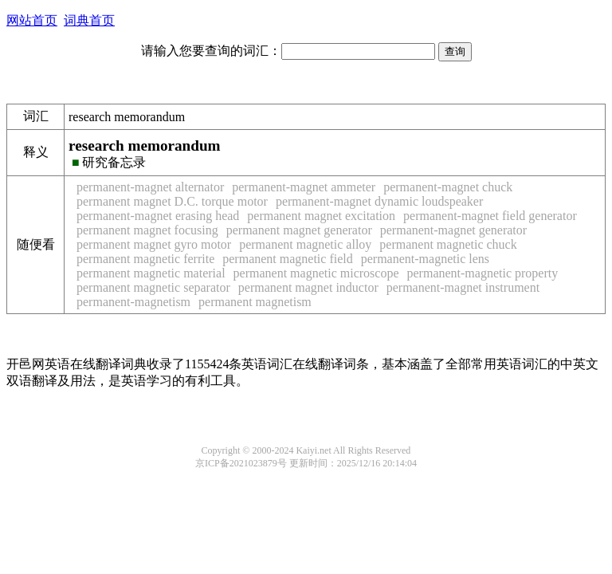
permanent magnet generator (299, 230)
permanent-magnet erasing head (157, 215)
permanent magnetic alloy (305, 244)
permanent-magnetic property (483, 273)
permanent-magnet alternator (150, 187)
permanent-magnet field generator (490, 215)
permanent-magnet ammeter (303, 187)
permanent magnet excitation (321, 215)
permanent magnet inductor (308, 287)
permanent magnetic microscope (316, 273)
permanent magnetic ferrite (145, 258)
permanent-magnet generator (453, 230)
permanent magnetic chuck (447, 244)
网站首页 (31, 20)
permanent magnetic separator (153, 287)
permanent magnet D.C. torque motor (172, 201)
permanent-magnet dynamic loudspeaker (379, 201)
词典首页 (89, 20)
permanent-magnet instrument (462, 287)
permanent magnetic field (287, 258)
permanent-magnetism (133, 302)
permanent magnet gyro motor (153, 244)
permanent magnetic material (151, 273)
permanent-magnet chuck (447, 187)
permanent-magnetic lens (425, 258)
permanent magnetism (255, 302)
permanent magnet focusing (147, 230)
